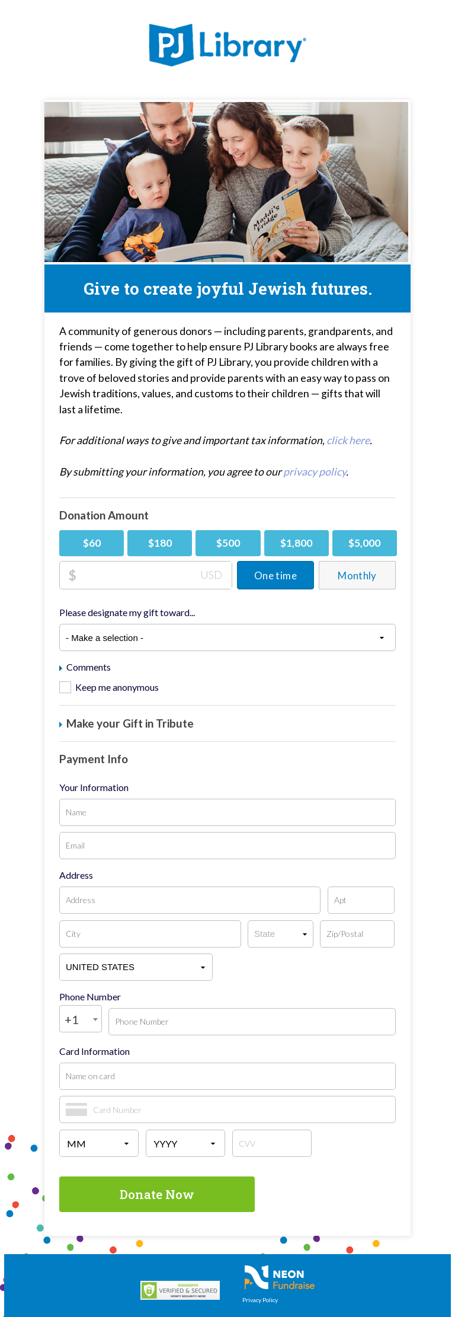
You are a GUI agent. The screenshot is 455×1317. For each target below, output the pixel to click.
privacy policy (314, 471)
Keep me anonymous (117, 687)
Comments (85, 667)
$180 (160, 543)
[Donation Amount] (154, 575)
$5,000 (364, 543)
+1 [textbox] (72, 1019)
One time (275, 575)
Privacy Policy (260, 1299)
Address (76, 875)
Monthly (357, 575)
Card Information (94, 1051)
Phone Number (90, 996)
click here (348, 440)
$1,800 (296, 543)
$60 (92, 543)
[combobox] (80, 1018)
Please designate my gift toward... (127, 612)
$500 (228, 543)
